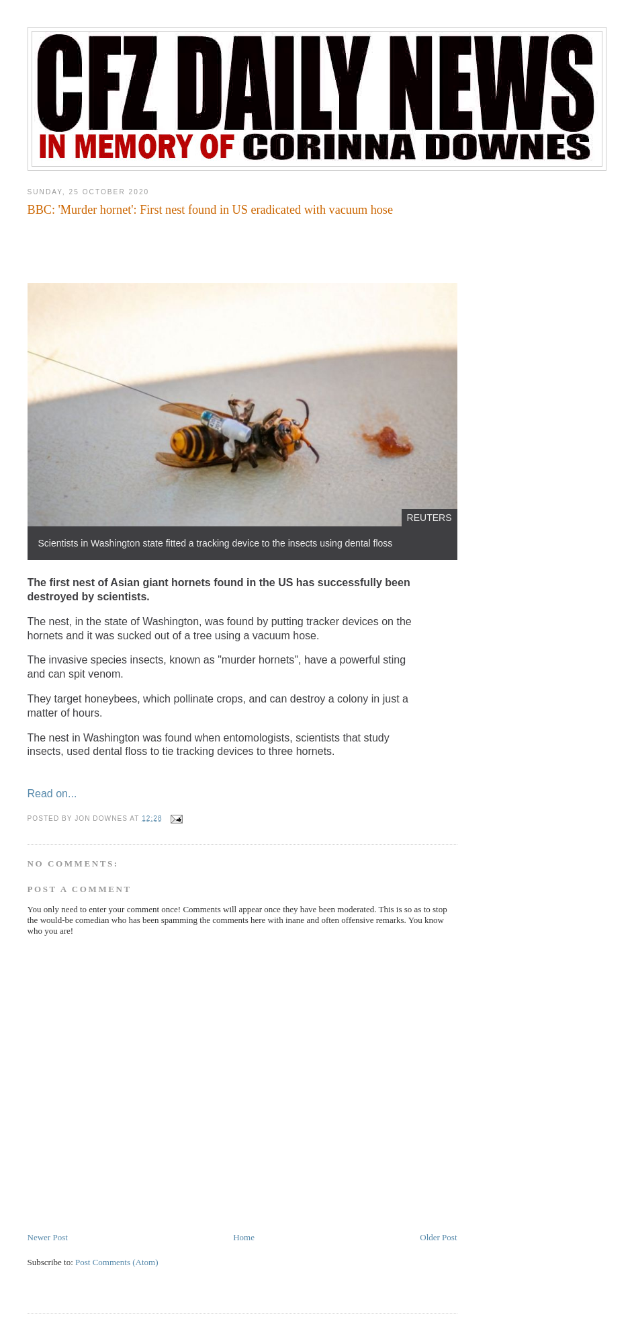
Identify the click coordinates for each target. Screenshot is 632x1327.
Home (244, 1237)
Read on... (52, 793)
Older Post (438, 1237)
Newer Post (48, 1237)
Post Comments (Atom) (117, 1262)
